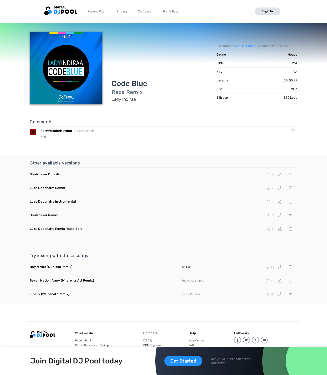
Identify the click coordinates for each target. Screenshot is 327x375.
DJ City (147, 340)
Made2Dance (246, 46)
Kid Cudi (187, 267)
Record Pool (96, 11)
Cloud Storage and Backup (92, 345)
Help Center (196, 340)
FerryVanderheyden (56, 131)
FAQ (191, 345)
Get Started (183, 361)
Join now (217, 363)
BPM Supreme (152, 345)
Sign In (267, 11)
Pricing (121, 11)
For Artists (170, 11)
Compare (144, 11)
